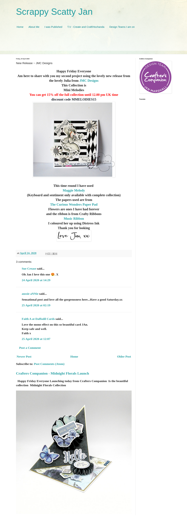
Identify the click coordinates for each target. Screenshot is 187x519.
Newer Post (24, 356)
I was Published (53, 27)
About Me (33, 27)
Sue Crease (29, 268)
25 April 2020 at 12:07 (36, 339)
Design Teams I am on (122, 27)
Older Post (124, 356)
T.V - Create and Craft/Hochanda (85, 27)
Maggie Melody (74, 190)
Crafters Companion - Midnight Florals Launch (52, 373)
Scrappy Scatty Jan (54, 12)
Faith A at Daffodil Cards (38, 318)
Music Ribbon (74, 218)
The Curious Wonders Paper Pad (74, 204)
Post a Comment (30, 347)
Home (20, 27)
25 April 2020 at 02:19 (36, 305)
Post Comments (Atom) (49, 364)
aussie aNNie (30, 293)
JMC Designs (88, 81)
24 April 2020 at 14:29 (36, 280)
